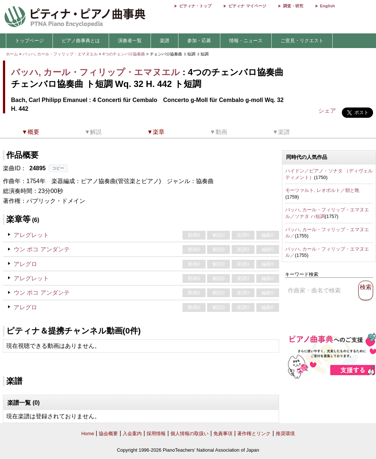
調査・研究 (293, 6)
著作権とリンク (254, 433)
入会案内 (132, 433)
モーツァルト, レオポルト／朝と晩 (322, 190)
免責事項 (222, 433)
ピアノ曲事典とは (81, 40)
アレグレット (31, 235)
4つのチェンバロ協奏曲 (124, 54)
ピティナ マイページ (247, 6)
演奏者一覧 (130, 40)
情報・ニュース (246, 40)
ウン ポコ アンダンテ (42, 249)
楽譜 (164, 40)
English (327, 6)
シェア (327, 111)
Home (87, 433)
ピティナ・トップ (195, 6)
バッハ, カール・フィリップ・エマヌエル (60, 54)
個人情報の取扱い (189, 433)
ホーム (12, 54)
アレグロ (25, 264)
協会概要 (108, 433)
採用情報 (156, 433)
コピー (58, 168)
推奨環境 (285, 433)
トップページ (29, 40)
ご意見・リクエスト (302, 40)
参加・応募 (199, 40)
